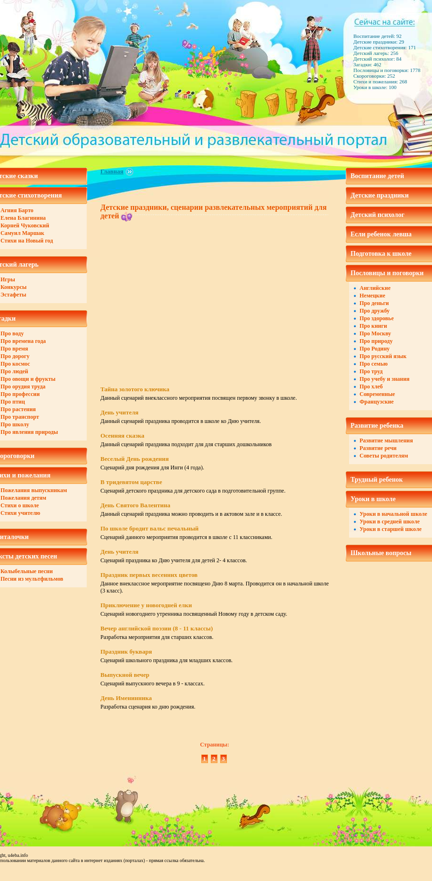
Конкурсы (13, 287)
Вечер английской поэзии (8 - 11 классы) (156, 628)
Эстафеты (13, 294)
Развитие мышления (386, 440)
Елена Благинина (23, 218)
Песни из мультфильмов (31, 578)
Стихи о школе (19, 505)
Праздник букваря (126, 651)
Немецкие (372, 295)
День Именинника (126, 697)
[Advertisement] (180, 295)
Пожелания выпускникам (33, 490)
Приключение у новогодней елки (146, 605)
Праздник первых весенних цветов (149, 574)
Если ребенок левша (381, 234)
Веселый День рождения (134, 458)
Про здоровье (377, 318)
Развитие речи (378, 448)
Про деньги (374, 303)
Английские (375, 288)
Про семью (374, 363)
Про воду (12, 333)
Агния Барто (17, 210)
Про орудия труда (22, 386)
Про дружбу (375, 310)
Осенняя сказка (122, 435)
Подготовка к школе (381, 253)
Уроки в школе (373, 499)
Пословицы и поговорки (387, 273)
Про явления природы (29, 432)
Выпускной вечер (124, 674)
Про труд (371, 371)
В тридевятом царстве (131, 481)
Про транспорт (19, 417)
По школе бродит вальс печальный (149, 528)
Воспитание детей (377, 176)
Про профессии (20, 394)
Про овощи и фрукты (27, 379)
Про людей (14, 371)
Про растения (18, 409)
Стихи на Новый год (26, 240)
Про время (14, 348)
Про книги (373, 326)
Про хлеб (371, 386)
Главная (112, 171)
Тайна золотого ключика (135, 389)
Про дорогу (14, 356)
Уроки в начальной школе (393, 514)
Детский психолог (378, 214)
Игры (7, 279)
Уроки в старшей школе (391, 529)
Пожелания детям (23, 497)
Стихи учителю (20, 513)
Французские (377, 401)
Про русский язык (383, 356)
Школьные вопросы (381, 553)
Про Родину (375, 348)
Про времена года (23, 341)
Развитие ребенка (377, 425)
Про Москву (375, 333)
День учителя (119, 412)
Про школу (14, 424)
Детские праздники (380, 195)
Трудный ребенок (377, 479)
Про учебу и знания (385, 379)
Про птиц (12, 401)
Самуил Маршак (22, 233)
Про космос (15, 363)
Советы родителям (384, 455)
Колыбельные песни (26, 571)
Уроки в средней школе (390, 521)
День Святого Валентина (135, 505)
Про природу (376, 341)
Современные (377, 394)
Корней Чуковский (24, 225)
